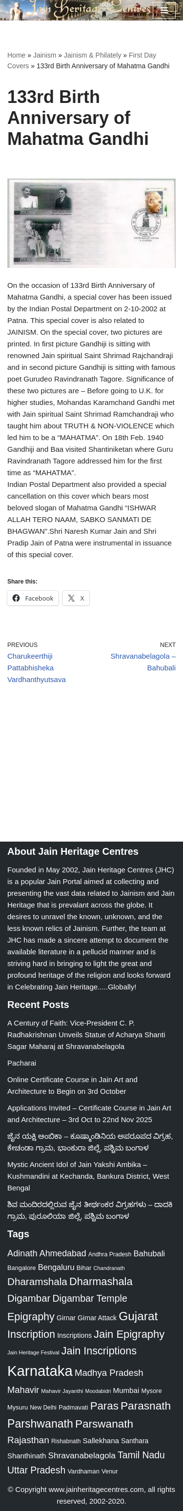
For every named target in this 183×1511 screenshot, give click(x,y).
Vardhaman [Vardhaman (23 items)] (83, 1471)
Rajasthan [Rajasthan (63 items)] (28, 1440)
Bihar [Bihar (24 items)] (84, 1267)
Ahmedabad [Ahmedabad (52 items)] (63, 1253)
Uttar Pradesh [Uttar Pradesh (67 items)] (36, 1470)
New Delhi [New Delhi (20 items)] (43, 1407)
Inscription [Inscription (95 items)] (31, 1334)
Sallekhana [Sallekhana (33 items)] (101, 1440)
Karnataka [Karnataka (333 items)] (40, 1371)
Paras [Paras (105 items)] (104, 1406)
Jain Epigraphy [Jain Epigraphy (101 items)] (129, 1334)
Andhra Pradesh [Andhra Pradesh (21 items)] (110, 1254)
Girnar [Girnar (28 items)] (66, 1318)
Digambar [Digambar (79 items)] (28, 1298)
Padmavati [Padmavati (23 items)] (73, 1407)
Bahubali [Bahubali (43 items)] (149, 1253)
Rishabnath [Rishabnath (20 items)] (66, 1441)
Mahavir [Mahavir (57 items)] (23, 1390)
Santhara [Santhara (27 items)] (134, 1441)
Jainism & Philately (93, 55)
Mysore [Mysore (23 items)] (151, 1390)
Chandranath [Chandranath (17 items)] (109, 1268)
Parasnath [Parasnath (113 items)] (146, 1405)
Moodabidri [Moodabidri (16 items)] (98, 1391)
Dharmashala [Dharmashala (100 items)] (101, 1281)
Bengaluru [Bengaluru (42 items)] (56, 1267)
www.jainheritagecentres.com (96, 1489)
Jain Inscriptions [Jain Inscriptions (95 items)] (99, 1351)
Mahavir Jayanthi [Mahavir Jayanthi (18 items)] (62, 1391)
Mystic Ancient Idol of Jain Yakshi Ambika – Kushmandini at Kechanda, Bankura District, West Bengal (88, 1176)
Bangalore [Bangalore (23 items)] (21, 1267)
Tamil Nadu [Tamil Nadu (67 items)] (141, 1455)
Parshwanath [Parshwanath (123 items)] (40, 1423)
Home (16, 55)
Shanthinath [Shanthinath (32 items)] (26, 1456)
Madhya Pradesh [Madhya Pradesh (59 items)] (109, 1373)
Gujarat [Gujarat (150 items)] (138, 1316)
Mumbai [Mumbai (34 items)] (126, 1390)
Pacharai (21, 1063)
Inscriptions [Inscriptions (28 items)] (74, 1335)
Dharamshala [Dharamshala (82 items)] (37, 1281)
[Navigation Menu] (164, 10)
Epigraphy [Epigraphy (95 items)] (31, 1317)
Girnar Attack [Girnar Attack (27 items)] (97, 1318)
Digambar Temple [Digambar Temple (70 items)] (89, 1298)
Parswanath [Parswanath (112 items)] (104, 1424)
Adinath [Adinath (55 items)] (22, 1253)
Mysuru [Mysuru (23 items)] (17, 1407)
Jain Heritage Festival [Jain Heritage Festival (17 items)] (33, 1352)
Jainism (44, 55)
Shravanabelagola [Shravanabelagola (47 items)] (82, 1455)
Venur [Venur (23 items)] (110, 1471)
